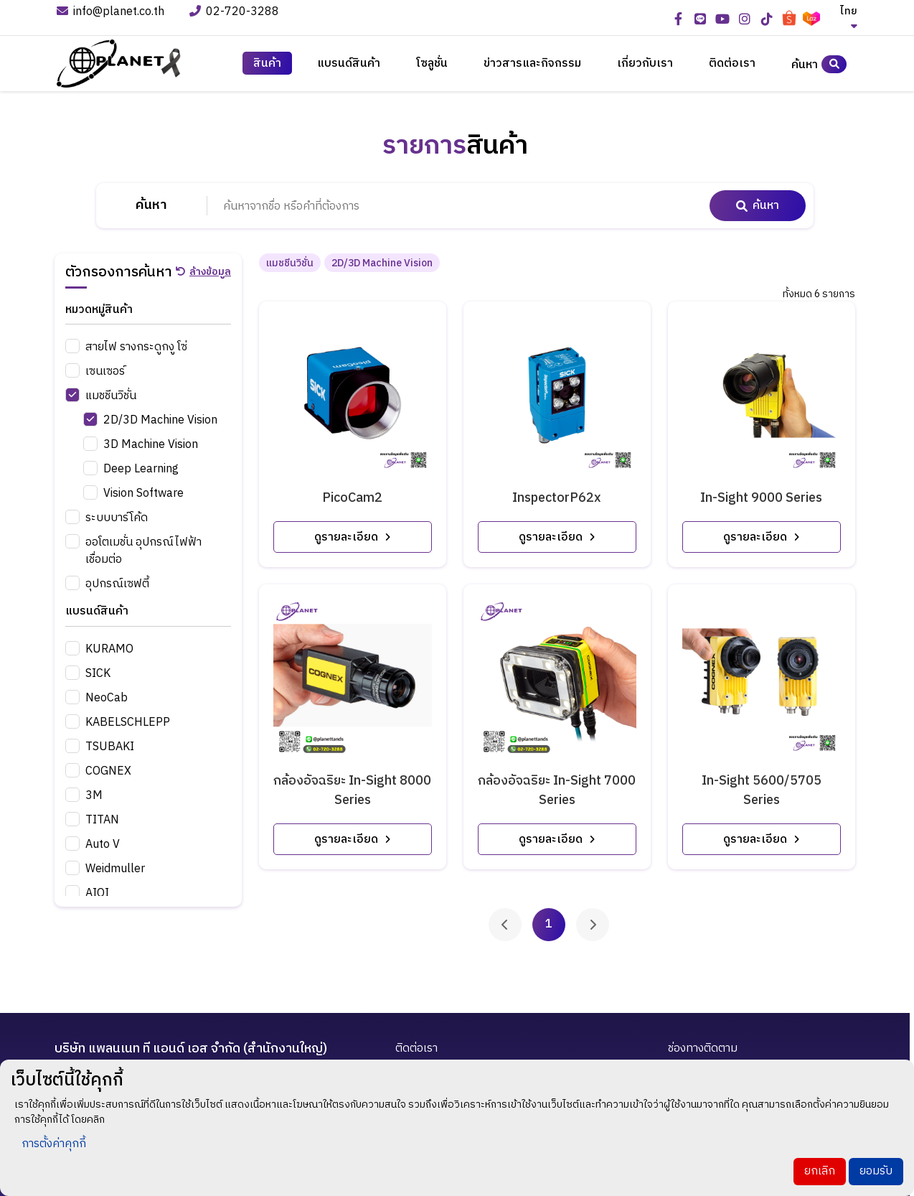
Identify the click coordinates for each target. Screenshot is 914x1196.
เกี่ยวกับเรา (645, 64)
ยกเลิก (819, 1171)
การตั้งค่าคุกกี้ (54, 1144)
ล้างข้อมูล (203, 272)
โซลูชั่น (432, 64)
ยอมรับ (875, 1171)
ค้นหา (819, 64)
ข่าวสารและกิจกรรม (532, 64)
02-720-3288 (235, 13)
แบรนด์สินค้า (348, 64)
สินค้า (267, 64)
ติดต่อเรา (732, 64)
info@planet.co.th (110, 13)
